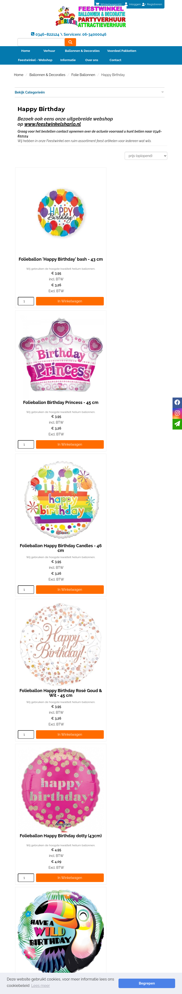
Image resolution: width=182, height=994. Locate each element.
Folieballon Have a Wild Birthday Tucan (128, 505)
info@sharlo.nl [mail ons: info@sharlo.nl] (31, 877)
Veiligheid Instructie (112, 878)
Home (25, 47)
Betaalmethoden (30, 904)
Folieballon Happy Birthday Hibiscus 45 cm (128, 637)
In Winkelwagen (59, 287)
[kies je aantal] (24, 286)
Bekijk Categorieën (89, 89)
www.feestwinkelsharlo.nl (52, 121)
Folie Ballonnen (83, 71)
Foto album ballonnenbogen (119, 869)
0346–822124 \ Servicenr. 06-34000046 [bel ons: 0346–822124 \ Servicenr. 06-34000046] (51, 869)
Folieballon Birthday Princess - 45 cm (129, 241)
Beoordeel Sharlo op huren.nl (131, 920)
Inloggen (135, 4)
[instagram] (177, 413)
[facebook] (177, 403)
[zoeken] (158, 37)
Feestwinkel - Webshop (35, 56)
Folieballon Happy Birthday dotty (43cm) (52, 505)
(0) (109, 4)
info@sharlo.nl (154, 830)
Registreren (154, 4)
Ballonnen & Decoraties (82, 47)
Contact (115, 56)
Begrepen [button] (158, 984)
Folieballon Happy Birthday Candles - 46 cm (52, 373)
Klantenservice (28, 899)
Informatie (68, 56)
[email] (177, 424)
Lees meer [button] (17, 986)
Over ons (91, 56)
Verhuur (49, 47)
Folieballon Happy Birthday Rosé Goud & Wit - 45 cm (129, 373)
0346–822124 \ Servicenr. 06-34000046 (113, 830)
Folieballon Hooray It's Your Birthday (52, 637)
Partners (103, 874)
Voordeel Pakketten (121, 47)
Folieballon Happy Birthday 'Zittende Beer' (52, 765)
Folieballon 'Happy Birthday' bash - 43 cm (52, 241)
